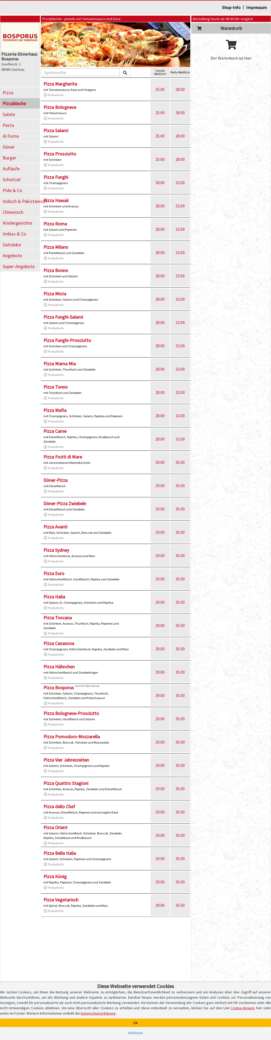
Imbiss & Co (14, 234)
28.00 (180, 89)
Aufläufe (11, 169)
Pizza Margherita (60, 84)
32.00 (180, 182)
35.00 (180, 462)
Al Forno (11, 136)
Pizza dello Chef (59, 806)
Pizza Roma (55, 224)
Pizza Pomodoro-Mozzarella (71, 737)
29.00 (160, 462)
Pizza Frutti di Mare (62, 457)
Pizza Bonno (55, 270)
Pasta (8, 125)
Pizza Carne (54, 431)
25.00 (160, 89)
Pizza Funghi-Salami (63, 317)
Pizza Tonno (55, 387)
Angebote (12, 255)
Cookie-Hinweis (243, 1008)
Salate (9, 114)
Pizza (8, 93)
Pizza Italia (54, 597)
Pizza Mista (54, 294)
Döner (9, 147)
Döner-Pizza (55, 480)
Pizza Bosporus (58, 688)
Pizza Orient (55, 827)
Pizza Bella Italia (59, 853)
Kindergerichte (17, 223)
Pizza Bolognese (59, 107)
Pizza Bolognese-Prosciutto (71, 713)
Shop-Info (231, 7)
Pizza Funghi (55, 177)
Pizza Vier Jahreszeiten (66, 760)
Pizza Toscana (57, 618)
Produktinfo (53, 95)
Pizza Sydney (56, 550)
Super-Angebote (19, 266)
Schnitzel (11, 179)
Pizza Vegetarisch (60, 900)
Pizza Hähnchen (59, 667)
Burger (9, 158)
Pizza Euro (53, 573)
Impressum (256, 7)
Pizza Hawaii (56, 200)
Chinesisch (13, 212)
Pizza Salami (55, 130)
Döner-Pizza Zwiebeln (64, 503)
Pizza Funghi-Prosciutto (67, 340)
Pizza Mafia (54, 410)
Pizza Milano (55, 247)
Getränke (12, 245)
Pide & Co (12, 190)
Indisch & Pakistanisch (21, 201)
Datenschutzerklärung (98, 1013)
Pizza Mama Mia (59, 364)
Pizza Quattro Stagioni (65, 783)
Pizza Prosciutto (59, 154)
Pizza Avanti (55, 527)
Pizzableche (14, 103)
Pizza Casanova (58, 643)
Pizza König (55, 876)
